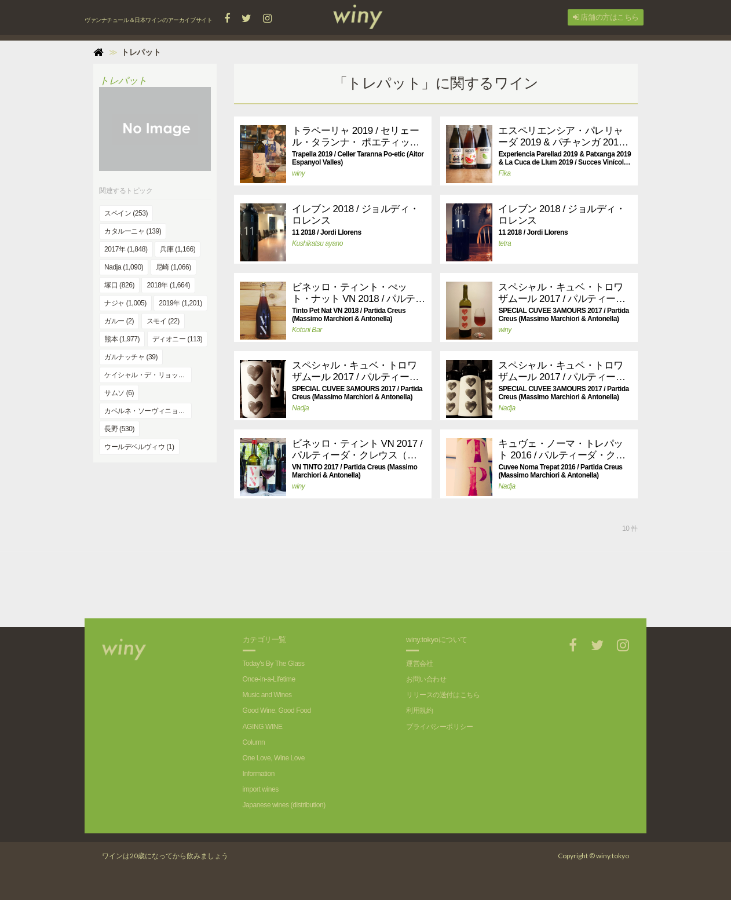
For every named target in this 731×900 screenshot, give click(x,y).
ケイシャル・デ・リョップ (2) (148, 375)
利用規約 (419, 710)
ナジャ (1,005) (125, 303)
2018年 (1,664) (168, 285)
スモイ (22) (163, 321)
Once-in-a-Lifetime (269, 679)
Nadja (300, 408)
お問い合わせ (426, 679)
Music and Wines (267, 695)
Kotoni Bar (307, 330)
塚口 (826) (119, 285)
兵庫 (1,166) (177, 249)
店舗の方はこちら (606, 17)
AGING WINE (263, 727)
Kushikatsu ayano (317, 243)
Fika (504, 173)
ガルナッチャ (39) (131, 357)
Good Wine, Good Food (277, 710)
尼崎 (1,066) (173, 267)
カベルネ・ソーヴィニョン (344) (148, 411)
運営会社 (419, 663)
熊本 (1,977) (122, 339)
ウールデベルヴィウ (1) (139, 447)
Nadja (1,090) (123, 267)
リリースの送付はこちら (443, 695)
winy (298, 173)
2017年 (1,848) (126, 249)
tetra (504, 243)
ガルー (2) (119, 321)
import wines (261, 789)
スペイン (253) (126, 213)
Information (259, 774)
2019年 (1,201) (180, 303)
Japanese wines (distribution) (284, 805)
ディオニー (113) (177, 339)
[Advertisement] (435, 578)
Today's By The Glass (274, 663)
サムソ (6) (119, 393)
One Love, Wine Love (274, 758)
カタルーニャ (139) (132, 231)
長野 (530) (119, 429)
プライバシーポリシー (439, 727)
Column (254, 742)
